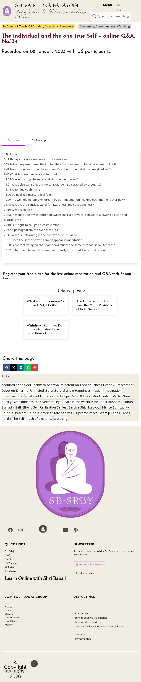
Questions (13, 140)
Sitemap (80, 634)
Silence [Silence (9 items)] (107, 407)
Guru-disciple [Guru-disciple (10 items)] (64, 390)
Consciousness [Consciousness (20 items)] (91, 385)
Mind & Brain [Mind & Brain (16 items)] (81, 396)
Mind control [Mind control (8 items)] (101, 396)
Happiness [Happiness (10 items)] (83, 390)
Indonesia (9, 610)
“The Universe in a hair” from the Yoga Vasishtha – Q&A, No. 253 (94, 305)
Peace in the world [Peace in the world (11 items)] (76, 402)
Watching (123, 26)
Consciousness (105, 26)
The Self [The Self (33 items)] (18, 418)
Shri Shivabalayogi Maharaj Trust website (99, 626)
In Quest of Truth (15, 26)
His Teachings (11, 563)
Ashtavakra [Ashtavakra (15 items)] (55, 385)
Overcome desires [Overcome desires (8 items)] (26, 402)
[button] (6, 367)
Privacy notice (83, 638)
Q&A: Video (35, 26)
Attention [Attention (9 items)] (72, 385)
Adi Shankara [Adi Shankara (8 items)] (36, 385)
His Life (8, 559)
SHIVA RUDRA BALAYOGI (46, 5)
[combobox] (110, 16)
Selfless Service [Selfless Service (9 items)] (68, 407)
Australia (8, 607)
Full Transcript (39, 140)
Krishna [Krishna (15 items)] (31, 396)
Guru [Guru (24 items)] (49, 390)
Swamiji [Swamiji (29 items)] (104, 413)
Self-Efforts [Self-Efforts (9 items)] (24, 407)
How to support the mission (91, 617)
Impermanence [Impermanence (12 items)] (13, 396)
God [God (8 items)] (41, 390)
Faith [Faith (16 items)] (33, 390)
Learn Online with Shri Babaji (35, 578)
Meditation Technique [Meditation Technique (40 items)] (54, 396)
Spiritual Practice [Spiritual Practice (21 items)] (14, 413)
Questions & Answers (59, 26)
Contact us (81, 613)
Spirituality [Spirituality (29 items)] (121, 407)
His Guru (9, 555)
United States (10, 621)
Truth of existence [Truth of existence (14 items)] (38, 418)
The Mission (10, 571)
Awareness (87, 26)
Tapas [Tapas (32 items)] (115, 413)
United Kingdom (12, 617)
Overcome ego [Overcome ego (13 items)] (51, 402)
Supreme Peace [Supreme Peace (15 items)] (85, 413)
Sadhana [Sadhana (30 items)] (128, 402)
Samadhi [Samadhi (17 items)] (8, 407)
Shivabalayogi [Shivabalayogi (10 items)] (90, 407)
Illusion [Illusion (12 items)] (97, 390)
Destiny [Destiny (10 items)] (108, 385)
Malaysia (9, 614)
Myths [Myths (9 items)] (117, 396)
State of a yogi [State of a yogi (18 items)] (62, 413)
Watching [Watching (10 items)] (61, 418)
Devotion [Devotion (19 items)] (8, 390)
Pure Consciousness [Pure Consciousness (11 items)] (106, 402)
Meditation (9, 567)
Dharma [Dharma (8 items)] (22, 390)
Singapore (9, 624)
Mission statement (86, 622)
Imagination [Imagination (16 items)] (113, 390)
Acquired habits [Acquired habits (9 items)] (13, 385)
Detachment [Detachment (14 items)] (124, 385)
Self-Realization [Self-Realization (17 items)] (44, 407)
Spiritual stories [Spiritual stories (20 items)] (39, 413)
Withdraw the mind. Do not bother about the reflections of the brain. (44, 329)
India (7, 603)
